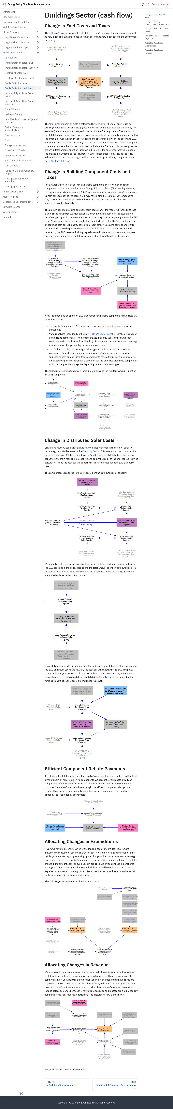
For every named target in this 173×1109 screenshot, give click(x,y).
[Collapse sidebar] (21, 1093)
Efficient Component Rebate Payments (157, 37)
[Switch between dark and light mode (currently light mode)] (142, 4)
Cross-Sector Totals (55, 161)
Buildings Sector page (101, 334)
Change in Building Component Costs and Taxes (157, 23)
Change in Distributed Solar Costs (156, 30)
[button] (21, 32)
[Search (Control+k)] (159, 4)
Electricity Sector (91, 451)
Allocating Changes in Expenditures (154, 44)
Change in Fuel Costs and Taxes (155, 16)
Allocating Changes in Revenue (154, 51)
